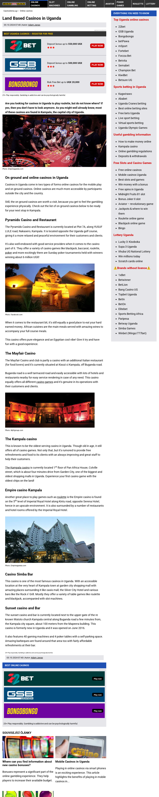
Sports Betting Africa (130, 368)
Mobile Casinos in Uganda (72, 695)
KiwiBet (122, 129)
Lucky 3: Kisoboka (129, 296)
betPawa (123, 95)
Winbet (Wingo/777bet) (132, 387)
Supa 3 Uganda (127, 301)
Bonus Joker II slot (129, 253)
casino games (44, 381)
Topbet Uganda (127, 349)
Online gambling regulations (135, 205)
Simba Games (126, 383)
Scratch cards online (130, 316)
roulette (61, 497)
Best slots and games (131, 234)
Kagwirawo (125, 148)
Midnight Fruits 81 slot (131, 248)
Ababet (122, 153)
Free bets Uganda (129, 167)
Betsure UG (125, 134)
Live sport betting (128, 172)
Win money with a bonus (133, 239)
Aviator (109, 4)
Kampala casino (128, 201)
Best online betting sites (132, 163)
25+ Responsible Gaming (37, 789)
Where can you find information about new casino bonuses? (27, 696)
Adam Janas (34, 25)
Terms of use (10, 789)
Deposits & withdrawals (132, 210)
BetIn (121, 353)
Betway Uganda (127, 378)
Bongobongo (126, 90)
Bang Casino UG (128, 344)
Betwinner (124, 334)
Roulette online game (131, 273)
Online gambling (72, 4)
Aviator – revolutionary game (135, 258)
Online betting (91, 4)
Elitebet (122, 363)
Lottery (150, 4)
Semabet (123, 120)
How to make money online (134, 196)
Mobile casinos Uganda (132, 229)
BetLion (123, 339)
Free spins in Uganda (131, 243)
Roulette (138, 4)
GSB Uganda (126, 86)
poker (8, 252)
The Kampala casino (17, 467)
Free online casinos (130, 224)
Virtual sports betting (130, 177)
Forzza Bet (124, 110)
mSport (122, 100)
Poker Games (120, 4)
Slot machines (54, 4)
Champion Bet (127, 124)
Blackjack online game (131, 277)
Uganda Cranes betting (132, 158)
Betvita (122, 115)
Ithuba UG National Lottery (134, 306)
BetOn (122, 358)
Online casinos (35, 4)
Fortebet (123, 105)
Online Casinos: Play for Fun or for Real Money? (24, 751)
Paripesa (123, 373)
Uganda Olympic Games (132, 182)
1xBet (121, 329)
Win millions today (129, 311)
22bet (121, 81)
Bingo (121, 282)
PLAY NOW (97, 45)
